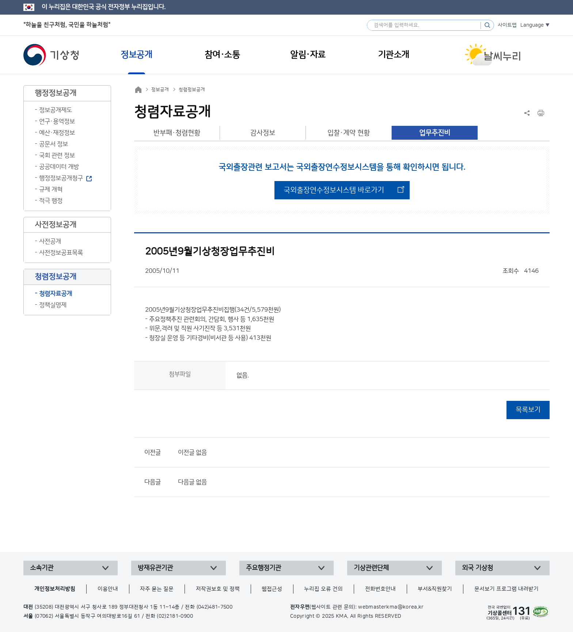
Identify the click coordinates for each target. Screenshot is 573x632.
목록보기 (528, 410)
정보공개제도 (55, 110)
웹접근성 (272, 589)
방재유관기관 (155, 568)
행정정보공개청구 (61, 178)
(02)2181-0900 (175, 616)
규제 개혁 (50, 189)
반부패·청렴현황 (176, 133)
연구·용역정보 (57, 121)
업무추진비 (434, 133)
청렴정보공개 (192, 89)
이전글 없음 (192, 452)
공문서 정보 (53, 144)
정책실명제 (53, 305)
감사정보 (262, 133)
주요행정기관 (263, 568)
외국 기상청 (477, 568)
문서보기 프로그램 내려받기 (506, 589)
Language (532, 25)
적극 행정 (50, 201)
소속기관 (41, 568)
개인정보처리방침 (54, 589)
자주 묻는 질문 (157, 589)
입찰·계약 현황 (348, 133)
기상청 (51, 55)
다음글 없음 (192, 482)
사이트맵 (507, 25)
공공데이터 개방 (59, 166)
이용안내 (108, 589)
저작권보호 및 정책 (218, 589)
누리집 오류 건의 (323, 589)
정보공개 (160, 89)
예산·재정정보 (57, 132)
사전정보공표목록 (61, 252)
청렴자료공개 (55, 293)
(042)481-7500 (215, 607)
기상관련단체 (371, 568)
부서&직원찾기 (435, 589)
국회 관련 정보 (57, 155)
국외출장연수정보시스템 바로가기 (334, 190)
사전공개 (50, 241)
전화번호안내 (380, 589)
